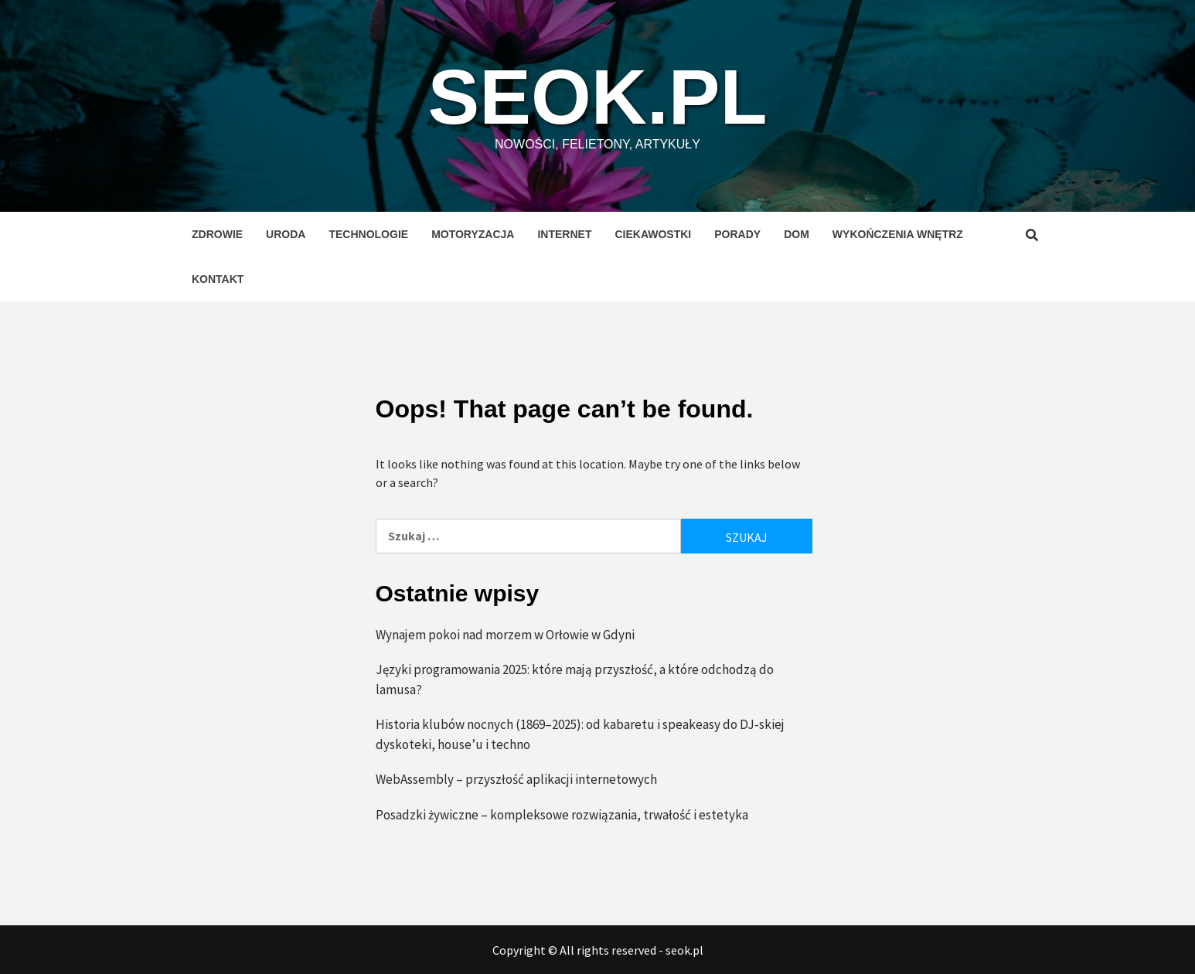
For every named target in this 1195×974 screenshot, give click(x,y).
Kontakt (217, 279)
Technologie (368, 234)
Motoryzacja (472, 234)
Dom (796, 234)
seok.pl (598, 96)
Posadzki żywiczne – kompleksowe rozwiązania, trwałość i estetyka (562, 814)
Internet (564, 234)
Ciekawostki (653, 234)
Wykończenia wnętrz (897, 234)
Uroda (285, 234)
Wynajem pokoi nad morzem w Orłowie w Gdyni (505, 634)
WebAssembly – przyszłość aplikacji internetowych (516, 779)
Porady (737, 234)
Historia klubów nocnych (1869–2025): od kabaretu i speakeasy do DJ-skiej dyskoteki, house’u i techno (580, 734)
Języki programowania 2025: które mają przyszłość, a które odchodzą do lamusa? (575, 679)
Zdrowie (217, 234)
